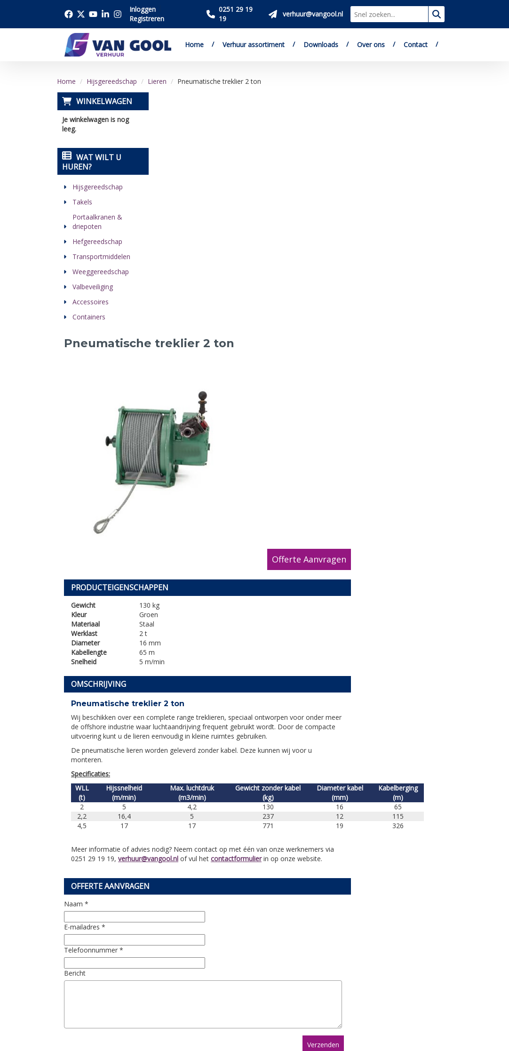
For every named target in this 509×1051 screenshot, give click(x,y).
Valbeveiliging (92, 286)
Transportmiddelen (101, 256)
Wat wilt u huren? (91, 162)
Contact (416, 44)
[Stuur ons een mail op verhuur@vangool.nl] (306, 14)
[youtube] (115, 967)
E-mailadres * (183, 625)
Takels (82, 201)
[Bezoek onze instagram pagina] (117, 14)
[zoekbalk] (389, 14)
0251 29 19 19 (92, 921)
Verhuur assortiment (254, 44)
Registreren (146, 18)
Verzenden (417, 743)
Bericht (173, 672)
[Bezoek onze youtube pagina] (93, 14)
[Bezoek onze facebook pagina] (68, 14)
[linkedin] (74, 993)
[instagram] (95, 993)
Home (194, 44)
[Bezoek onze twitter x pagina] (81, 14)
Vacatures (168, 913)
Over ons (371, 44)
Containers (88, 316)
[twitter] (95, 967)
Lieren (157, 81)
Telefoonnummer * (192, 648)
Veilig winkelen (264, 891)
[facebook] (74, 967)
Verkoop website (181, 902)
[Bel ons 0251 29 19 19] (234, 14)
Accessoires (90, 301)
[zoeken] (437, 14)
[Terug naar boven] (254, 797)
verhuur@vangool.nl (247, 557)
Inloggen (142, 9)
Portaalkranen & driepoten (97, 221)
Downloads (320, 44)
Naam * (175, 602)
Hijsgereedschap (112, 81)
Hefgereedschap (97, 241)
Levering (253, 880)
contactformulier (335, 557)
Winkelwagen (104, 101)
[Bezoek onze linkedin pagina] (105, 14)
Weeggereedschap (100, 271)
